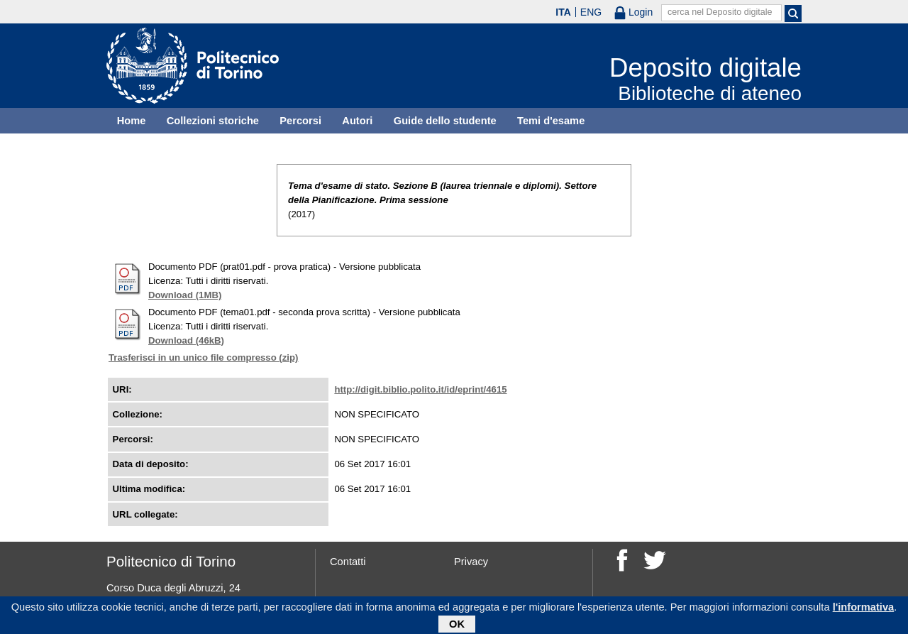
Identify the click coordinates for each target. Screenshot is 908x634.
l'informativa (864, 609)
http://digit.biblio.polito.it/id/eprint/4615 (420, 389)
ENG (591, 12)
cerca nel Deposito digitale (720, 12)
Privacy (471, 561)
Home (131, 120)
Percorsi (300, 120)
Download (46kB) (186, 340)
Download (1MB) (184, 295)
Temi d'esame (551, 120)
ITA (563, 12)
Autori (357, 120)
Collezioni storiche (213, 120)
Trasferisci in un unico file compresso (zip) (203, 357)
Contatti (348, 561)
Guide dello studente (445, 120)
